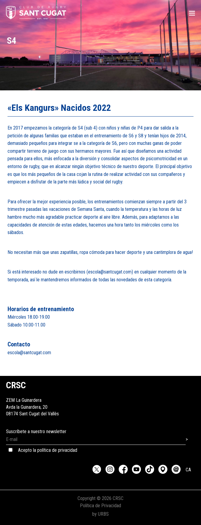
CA (188, 470)
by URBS (100, 514)
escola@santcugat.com (29, 352)
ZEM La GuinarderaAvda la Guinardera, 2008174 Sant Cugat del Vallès (32, 400)
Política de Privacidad (100, 505)
